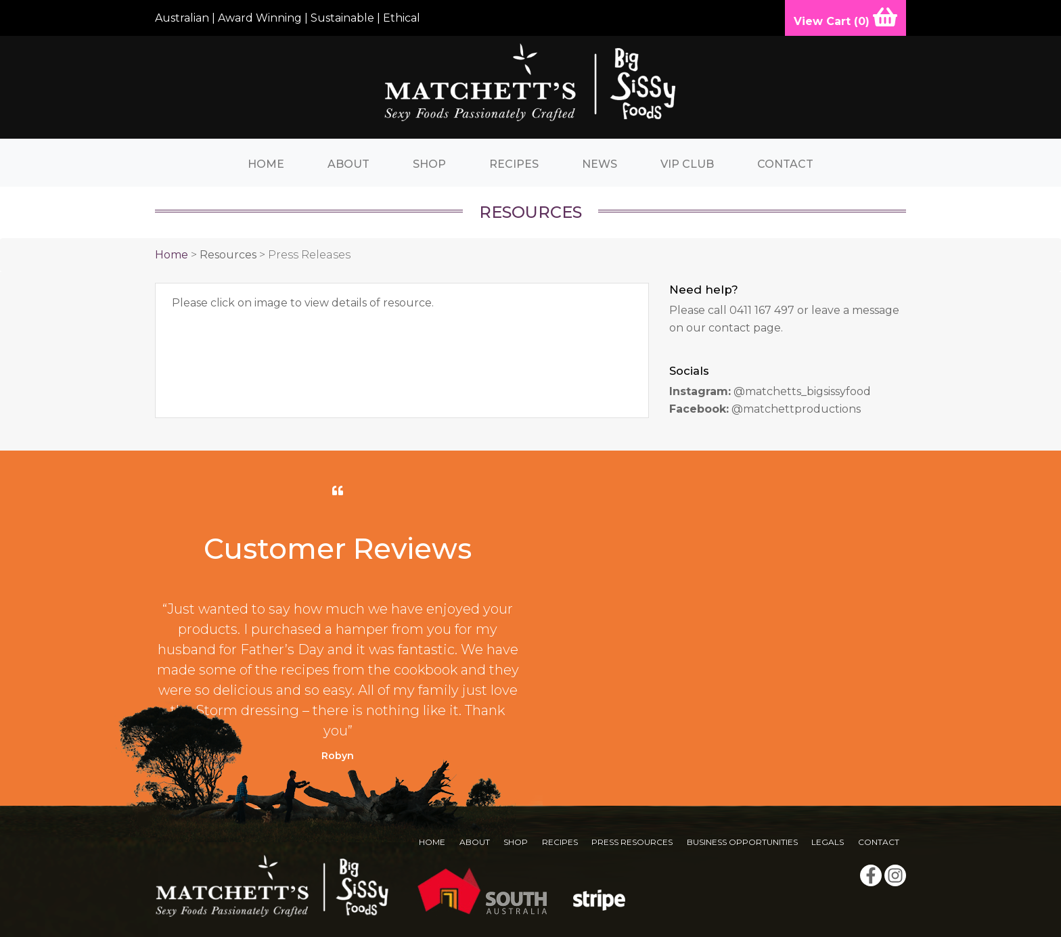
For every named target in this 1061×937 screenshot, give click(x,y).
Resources (228, 254)
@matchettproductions (796, 409)
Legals (827, 842)
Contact (785, 164)
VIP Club (687, 164)
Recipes (514, 164)
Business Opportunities (742, 842)
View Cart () (845, 17)
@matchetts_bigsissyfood (802, 391)
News (599, 164)
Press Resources (632, 842)
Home (266, 164)
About (348, 164)
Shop (429, 164)
